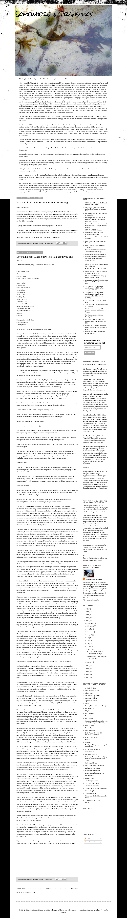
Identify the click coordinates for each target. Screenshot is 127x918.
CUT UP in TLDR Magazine (93, 230)
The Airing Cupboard (91, 781)
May (89, 643)
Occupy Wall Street (91, 754)
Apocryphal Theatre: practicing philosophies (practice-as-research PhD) (95, 209)
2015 (87, 666)
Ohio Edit (65, 212)
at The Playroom (95, 447)
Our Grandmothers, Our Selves (46, 169)
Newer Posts (21, 888)
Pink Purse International (92, 770)
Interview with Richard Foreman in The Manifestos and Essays (95, 250)
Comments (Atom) (30, 892)
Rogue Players (87, 455)
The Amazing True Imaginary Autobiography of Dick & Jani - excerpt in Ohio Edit (94, 288)
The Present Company (92, 786)
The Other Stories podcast (96, 558)
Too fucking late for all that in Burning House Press (94, 316)
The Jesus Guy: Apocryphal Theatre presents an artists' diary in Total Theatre (96, 310)
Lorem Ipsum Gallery (91, 737)
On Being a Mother (91, 763)
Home (47, 888)
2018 (87, 615)
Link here (93, 375)
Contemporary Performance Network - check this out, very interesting (96, 722)
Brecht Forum (89, 716)
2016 (87, 621)
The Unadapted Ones (66, 183)
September (90, 632)
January (89, 662)
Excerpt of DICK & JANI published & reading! (43, 202)
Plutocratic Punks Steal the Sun (94, 773)
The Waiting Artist (90, 791)
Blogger (63, 912)
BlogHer (87, 711)
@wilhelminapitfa (24, 162)
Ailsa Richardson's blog (92, 690)
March (89, 649)
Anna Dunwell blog (91, 698)
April (89, 646)
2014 (87, 668)
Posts (87, 838)
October (90, 629)
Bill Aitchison (89, 708)
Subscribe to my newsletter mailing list (94, 342)
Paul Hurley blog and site (92, 768)
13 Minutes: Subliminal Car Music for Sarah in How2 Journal (96, 204)
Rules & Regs (89, 778)
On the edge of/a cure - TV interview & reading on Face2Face (96, 272)
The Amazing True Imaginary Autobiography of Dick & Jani (95, 508)
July (88, 638)
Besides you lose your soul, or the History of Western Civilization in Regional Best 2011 (95, 219)
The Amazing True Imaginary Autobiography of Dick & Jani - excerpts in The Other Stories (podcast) (94, 295)
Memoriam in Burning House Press (95, 254)
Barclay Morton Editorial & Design (83, 160)
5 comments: (48, 879)
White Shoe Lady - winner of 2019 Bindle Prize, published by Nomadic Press (96, 327)
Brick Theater (89, 718)
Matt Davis (88, 740)
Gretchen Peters (90, 730)
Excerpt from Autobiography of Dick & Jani (47, 225)
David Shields (89, 725)
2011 (87, 677)
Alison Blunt (89, 693)
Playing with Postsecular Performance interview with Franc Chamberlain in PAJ (96, 282)
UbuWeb (87, 803)
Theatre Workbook (90, 793)
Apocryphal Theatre (91, 701)
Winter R (100, 419)
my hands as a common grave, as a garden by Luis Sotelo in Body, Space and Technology (96, 264)
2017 (87, 618)
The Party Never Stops (92, 783)
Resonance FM (89, 776)
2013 (87, 671)
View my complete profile (91, 600)
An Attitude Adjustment (92, 695)
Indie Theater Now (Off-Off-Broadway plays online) (93, 734)
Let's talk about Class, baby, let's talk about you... (96, 657)
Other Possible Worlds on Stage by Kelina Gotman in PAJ (95, 276)
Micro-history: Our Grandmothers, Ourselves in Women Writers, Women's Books (95, 258)
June (89, 640)
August (89, 635)
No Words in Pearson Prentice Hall (95, 269)
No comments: (49, 243)
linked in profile (58, 160)
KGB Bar (51, 230)
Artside (87, 703)
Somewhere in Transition (54, 14)
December (90, 623)
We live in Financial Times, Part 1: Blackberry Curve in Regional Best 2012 (95, 321)
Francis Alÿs (89, 728)
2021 (87, 609)
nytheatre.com (89, 752)
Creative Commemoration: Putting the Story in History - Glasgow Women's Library (96, 225)
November (90, 626)
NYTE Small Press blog (92, 749)
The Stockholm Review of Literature (96, 788)
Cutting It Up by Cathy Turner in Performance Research (95, 233)
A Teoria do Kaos (90, 688)
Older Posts (74, 888)
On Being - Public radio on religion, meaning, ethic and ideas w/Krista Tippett (96, 758)
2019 (87, 612)
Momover (88, 742)
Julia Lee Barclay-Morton (94, 579)
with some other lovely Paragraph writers (35, 232)
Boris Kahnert (89, 713)
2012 (87, 674)
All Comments (90, 842)
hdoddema (97, 910)
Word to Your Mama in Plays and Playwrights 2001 (95, 332)
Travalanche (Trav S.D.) (92, 800)
